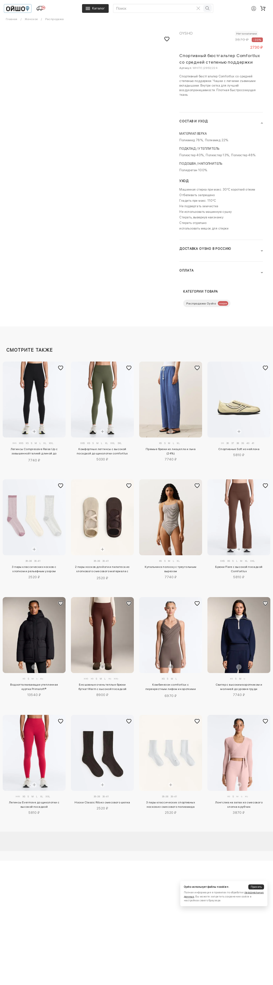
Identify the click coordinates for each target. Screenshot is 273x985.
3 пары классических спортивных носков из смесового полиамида (170, 804)
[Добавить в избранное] (61, 368)
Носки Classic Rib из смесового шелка (102, 802)
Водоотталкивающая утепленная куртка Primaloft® (34, 687)
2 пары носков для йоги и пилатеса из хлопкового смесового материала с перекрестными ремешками (102, 569)
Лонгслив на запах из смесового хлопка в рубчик (239, 804)
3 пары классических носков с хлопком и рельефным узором (34, 569)
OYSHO (186, 33)
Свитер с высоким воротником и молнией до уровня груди (239, 687)
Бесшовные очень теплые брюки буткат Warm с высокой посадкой (102, 687)
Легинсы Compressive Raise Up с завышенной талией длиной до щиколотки (34, 452)
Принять (256, 887)
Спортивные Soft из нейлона (238, 449)
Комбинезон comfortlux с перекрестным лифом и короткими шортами (170, 687)
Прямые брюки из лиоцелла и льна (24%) (171, 451)
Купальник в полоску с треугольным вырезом (170, 569)
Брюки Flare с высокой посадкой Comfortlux (238, 569)
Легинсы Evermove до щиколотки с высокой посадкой (34, 804)
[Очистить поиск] (198, 8)
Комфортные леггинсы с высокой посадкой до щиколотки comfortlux (102, 451)
